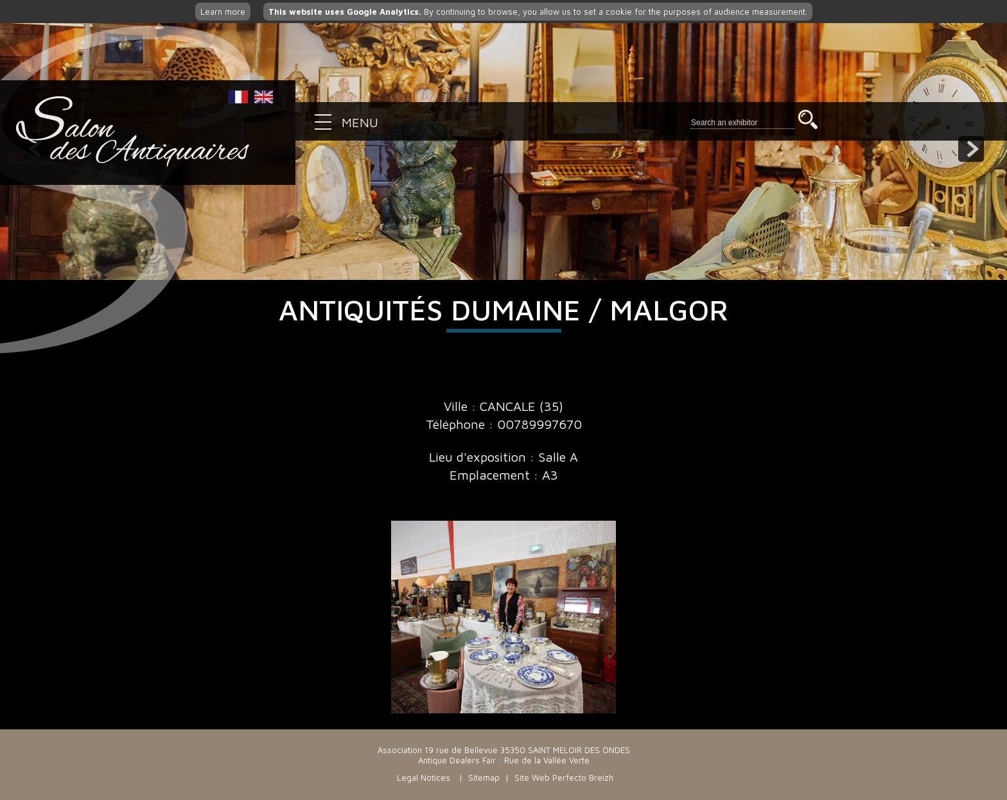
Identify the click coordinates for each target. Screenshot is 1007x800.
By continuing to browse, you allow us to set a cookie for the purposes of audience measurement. (537, 11)
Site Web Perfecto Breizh (563, 777)
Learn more (222, 11)
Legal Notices (423, 777)
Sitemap (484, 777)
